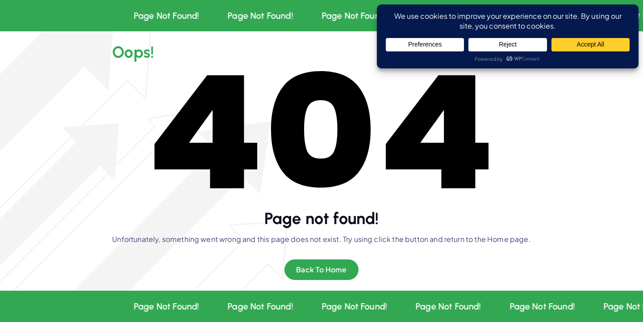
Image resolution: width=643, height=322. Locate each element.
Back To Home (321, 269)
